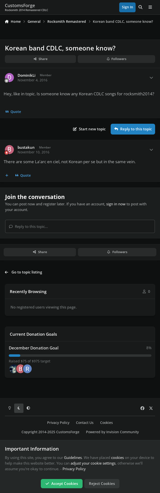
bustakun (26, 147)
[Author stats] (151, 78)
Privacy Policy (58, 422)
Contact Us (85, 422)
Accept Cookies (61, 483)
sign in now (116, 203)
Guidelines (73, 457)
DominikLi (26, 75)
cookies (117, 457)
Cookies (106, 422)
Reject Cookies (102, 483)
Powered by (112, 432)
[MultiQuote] (7, 175)
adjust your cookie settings (93, 463)
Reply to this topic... (28, 226)
